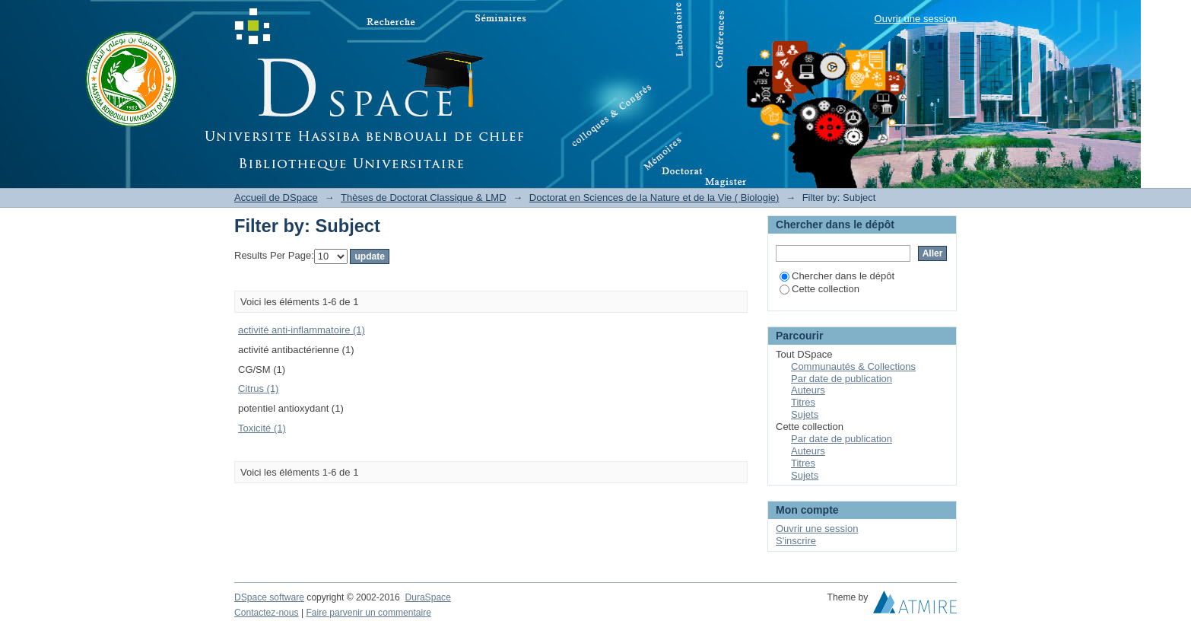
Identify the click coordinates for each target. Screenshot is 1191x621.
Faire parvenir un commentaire (368, 612)
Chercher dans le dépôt (837, 276)
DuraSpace (427, 597)
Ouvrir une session (916, 18)
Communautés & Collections (853, 366)
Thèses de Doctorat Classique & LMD (423, 197)
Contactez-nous (266, 612)
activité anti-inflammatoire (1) (301, 330)
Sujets (804, 414)
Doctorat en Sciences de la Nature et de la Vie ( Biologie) (654, 197)
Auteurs (808, 390)
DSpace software (269, 597)
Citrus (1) (258, 388)
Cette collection (819, 289)
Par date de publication (841, 378)
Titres (803, 402)
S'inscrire (796, 540)
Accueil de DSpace (276, 197)
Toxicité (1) (262, 428)
